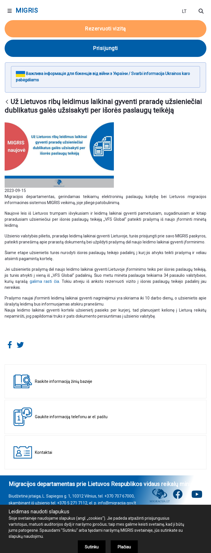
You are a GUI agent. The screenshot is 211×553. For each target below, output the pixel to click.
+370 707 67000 (119, 496)
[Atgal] (7, 102)
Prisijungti (105, 48)
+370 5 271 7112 (72, 503)
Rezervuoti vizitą (105, 29)
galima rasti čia (44, 281)
